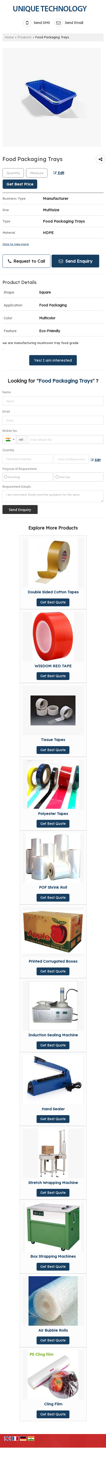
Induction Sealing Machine (53, 1035)
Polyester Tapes (53, 813)
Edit (58, 173)
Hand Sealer (53, 1109)
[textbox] (36, 173)
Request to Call (26, 261)
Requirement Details (16, 486)
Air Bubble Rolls (53, 1330)
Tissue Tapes (53, 739)
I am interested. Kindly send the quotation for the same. (53, 496)
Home (9, 37)
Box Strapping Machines (53, 1256)
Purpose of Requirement (19, 469)
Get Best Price (19, 184)
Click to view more (15, 244)
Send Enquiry (75, 261)
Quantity (8, 450)
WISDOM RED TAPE (53, 666)
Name (6, 392)
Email (6, 411)
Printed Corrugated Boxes (53, 961)
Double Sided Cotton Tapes (53, 592)
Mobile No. (10, 431)
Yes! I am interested (53, 360)
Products (24, 37)
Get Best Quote (53, 602)
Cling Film (53, 1404)
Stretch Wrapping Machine (53, 1182)
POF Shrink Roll (53, 887)
